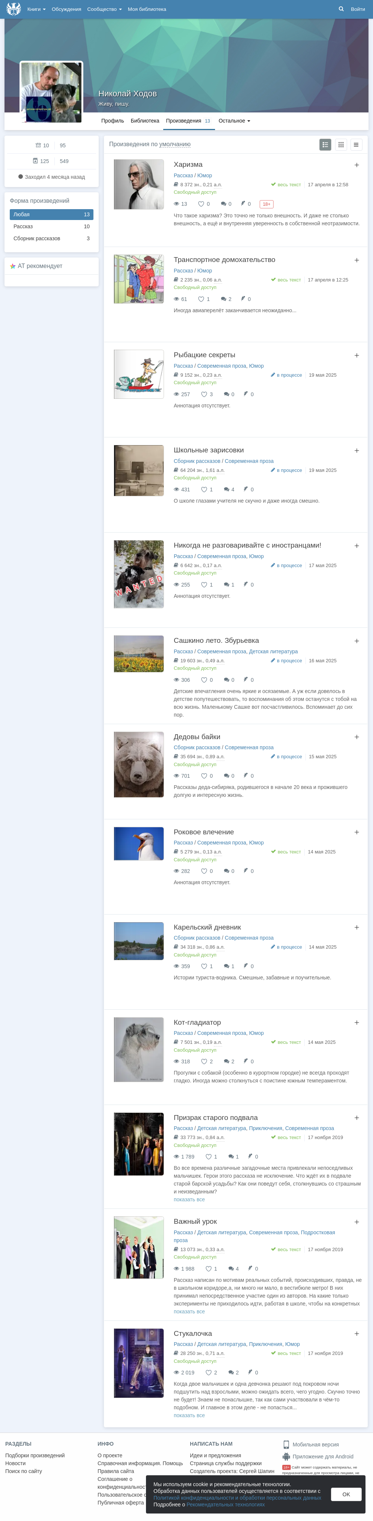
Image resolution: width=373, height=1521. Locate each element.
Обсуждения (66, 9)
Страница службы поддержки (226, 1463)
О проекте (110, 1455)
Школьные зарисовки (209, 450)
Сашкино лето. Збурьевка (216, 640)
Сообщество (104, 9)
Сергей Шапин (256, 1471)
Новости (15, 1463)
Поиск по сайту (23, 1471)
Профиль (112, 121)
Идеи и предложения (215, 1455)
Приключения (266, 1128)
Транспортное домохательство (224, 259)
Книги (36, 9)
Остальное (235, 121)
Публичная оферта (121, 1503)
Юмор (204, 175)
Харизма (188, 164)
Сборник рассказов (52, 239)
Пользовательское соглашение (135, 1495)
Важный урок (195, 1221)
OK (346, 1494)
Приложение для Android (317, 1456)
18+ (286, 1467)
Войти (358, 9)
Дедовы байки (197, 737)
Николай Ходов (127, 93)
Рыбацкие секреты (204, 355)
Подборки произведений (35, 1455)
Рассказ (52, 227)
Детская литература (273, 651)
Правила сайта (116, 1471)
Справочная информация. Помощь (140, 1463)
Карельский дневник (207, 927)
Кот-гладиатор (197, 1022)
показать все (189, 1199)
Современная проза (221, 366)
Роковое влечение (204, 832)
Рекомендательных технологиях (225, 1505)
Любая (52, 215)
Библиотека (145, 121)
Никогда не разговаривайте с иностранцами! (247, 545)
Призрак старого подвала (216, 1117)
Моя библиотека (147, 9)
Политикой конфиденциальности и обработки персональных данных (237, 1498)
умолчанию (175, 144)
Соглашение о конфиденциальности (124, 1483)
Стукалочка (193, 1333)
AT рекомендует (40, 266)
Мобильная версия (310, 1444)
